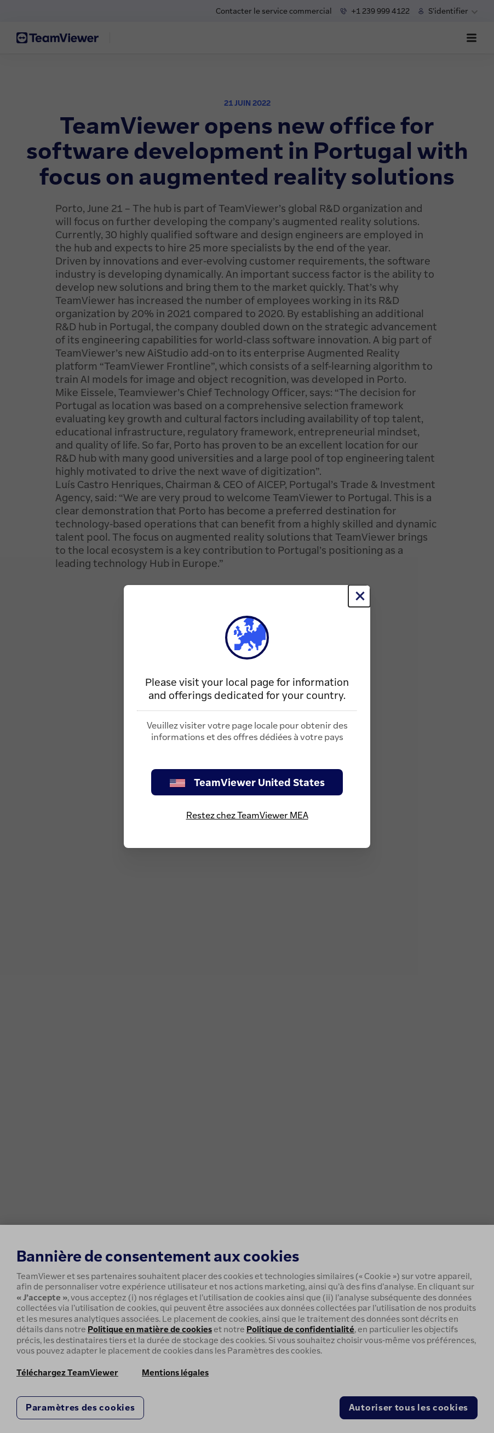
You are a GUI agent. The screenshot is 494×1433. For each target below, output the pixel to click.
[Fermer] (359, 596)
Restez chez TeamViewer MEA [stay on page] (247, 815)
